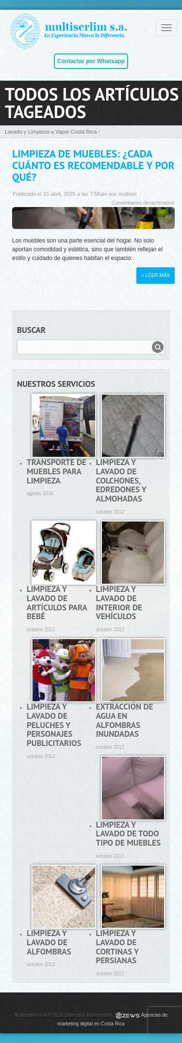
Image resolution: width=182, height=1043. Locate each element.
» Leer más (155, 275)
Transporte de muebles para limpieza (56, 471)
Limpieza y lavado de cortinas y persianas (117, 947)
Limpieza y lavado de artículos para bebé (57, 603)
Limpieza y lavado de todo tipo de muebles (128, 833)
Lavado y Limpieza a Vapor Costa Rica (51, 132)
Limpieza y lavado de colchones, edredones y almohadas (121, 480)
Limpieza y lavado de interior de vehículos (119, 603)
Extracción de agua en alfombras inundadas (124, 720)
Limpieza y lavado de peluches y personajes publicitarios (54, 724)
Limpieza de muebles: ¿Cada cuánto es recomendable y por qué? (93, 165)
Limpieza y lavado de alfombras (49, 942)
